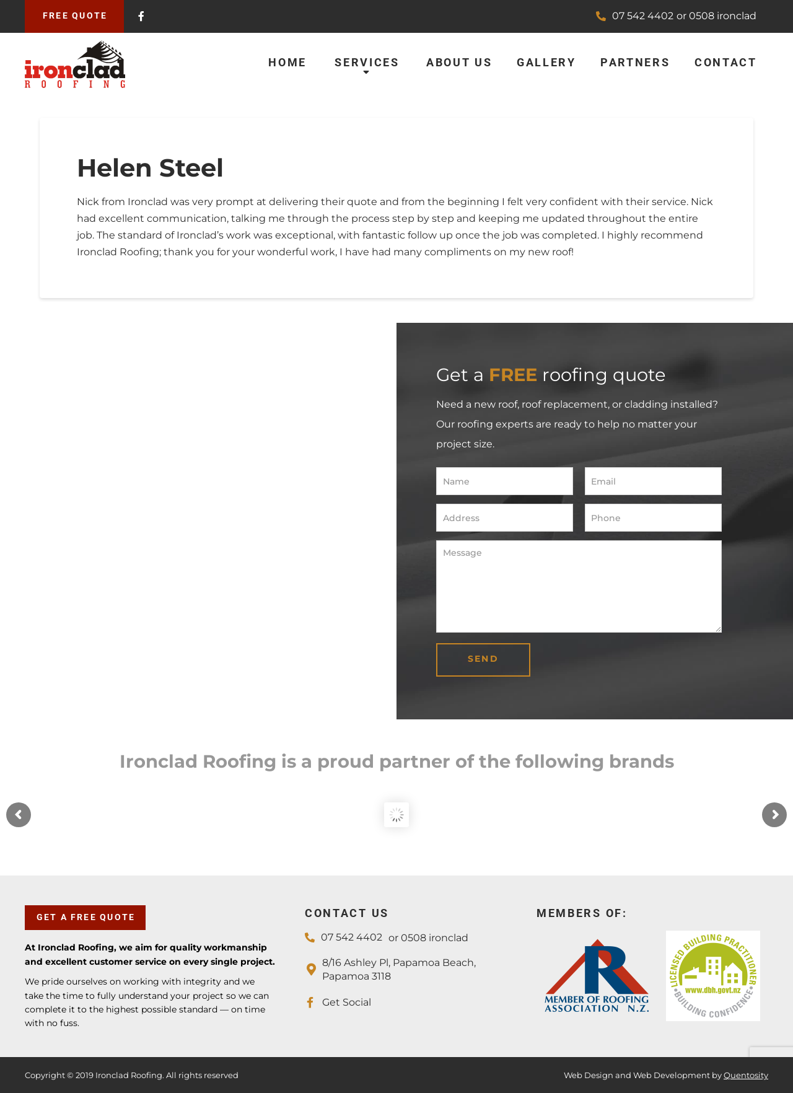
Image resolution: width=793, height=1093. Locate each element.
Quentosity (746, 1075)
